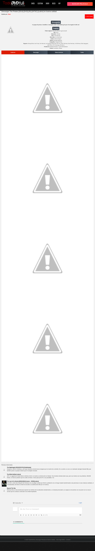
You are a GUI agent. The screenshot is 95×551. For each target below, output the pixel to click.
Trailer (82, 52)
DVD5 (33, 3)
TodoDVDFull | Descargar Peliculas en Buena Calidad (41, 539)
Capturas (12, 52)
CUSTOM (40, 3)
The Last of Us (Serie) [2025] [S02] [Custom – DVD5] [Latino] (23, 481)
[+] (47, 515)
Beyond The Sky (11, 488)
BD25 (53, 3)
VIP (59, 3)
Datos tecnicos (59, 52)
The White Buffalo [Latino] (14, 474)
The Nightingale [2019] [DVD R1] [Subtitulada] (19, 467)
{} (44, 515)
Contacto (68, 539)
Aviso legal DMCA (60, 539)
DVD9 (47, 3)
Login (80, 503)
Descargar (36, 52)
